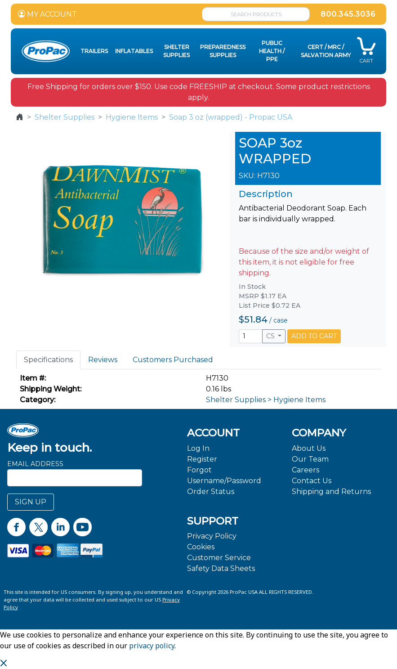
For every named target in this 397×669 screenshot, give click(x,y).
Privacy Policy (211, 536)
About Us (309, 448)
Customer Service (219, 557)
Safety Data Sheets (221, 568)
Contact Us (311, 480)
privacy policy (151, 646)
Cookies (200, 547)
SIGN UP (30, 502)
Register (202, 459)
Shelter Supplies (64, 117)
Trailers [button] (94, 51)
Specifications (48, 359)
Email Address (35, 464)
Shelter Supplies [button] (176, 51)
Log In (198, 448)
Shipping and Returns (331, 491)
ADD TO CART (314, 336)
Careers (305, 470)
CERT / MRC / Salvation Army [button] (326, 51)
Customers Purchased (173, 359)
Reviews (102, 359)
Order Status (210, 491)
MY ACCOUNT (47, 14)
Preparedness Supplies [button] (222, 51)
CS (271, 336)
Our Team (310, 459)
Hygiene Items (132, 117)
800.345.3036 (348, 14)
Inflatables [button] (134, 51)
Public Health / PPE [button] (272, 51)
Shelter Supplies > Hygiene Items (266, 399)
